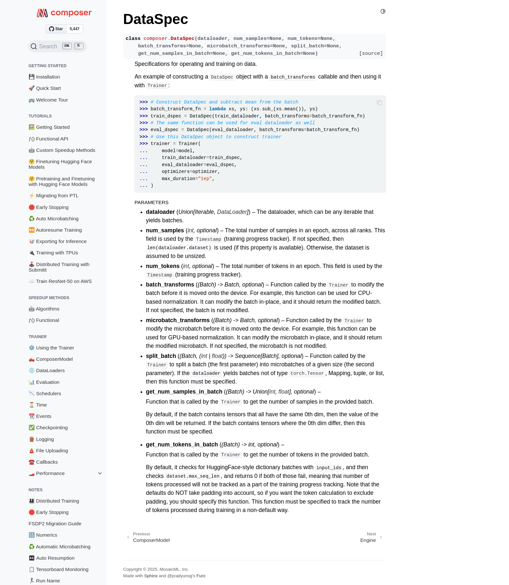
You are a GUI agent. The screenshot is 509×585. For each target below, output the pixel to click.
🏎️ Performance (47, 473)
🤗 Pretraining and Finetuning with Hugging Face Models (62, 181)
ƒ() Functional (44, 320)
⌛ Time (38, 405)
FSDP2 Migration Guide (55, 523)
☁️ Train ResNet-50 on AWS (60, 281)
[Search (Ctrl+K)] (57, 46)
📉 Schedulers (45, 393)
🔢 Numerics (43, 535)
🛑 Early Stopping (48, 207)
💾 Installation (44, 76)
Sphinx (150, 575)
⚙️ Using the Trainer (51, 347)
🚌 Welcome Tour (48, 100)
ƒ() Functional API (48, 138)
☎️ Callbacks (43, 462)
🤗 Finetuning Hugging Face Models (60, 164)
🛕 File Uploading (48, 450)
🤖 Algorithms (44, 308)
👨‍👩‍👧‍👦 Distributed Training (54, 501)
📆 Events (40, 416)
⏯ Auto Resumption (52, 558)
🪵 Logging (41, 439)
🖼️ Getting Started (49, 127)
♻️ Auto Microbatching (54, 218)
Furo (200, 575)
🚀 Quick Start (45, 88)
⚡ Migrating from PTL (54, 195)
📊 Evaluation (44, 382)
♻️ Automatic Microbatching (60, 546)
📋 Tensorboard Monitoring (59, 569)
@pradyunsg (179, 575)
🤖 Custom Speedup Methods (62, 150)
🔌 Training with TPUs (53, 252)
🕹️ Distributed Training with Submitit (59, 267)
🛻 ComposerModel (51, 359)
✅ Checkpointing (48, 427)
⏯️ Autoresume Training (55, 230)
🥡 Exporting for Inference (58, 241)
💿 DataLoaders (47, 370)
